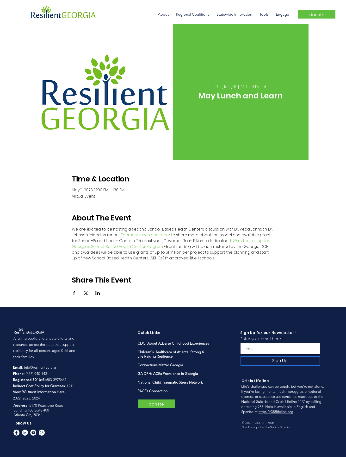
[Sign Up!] (280, 361)
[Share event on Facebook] (74, 293)
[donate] (316, 14)
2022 (17, 398)
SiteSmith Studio (277, 427)
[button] (163, 14)
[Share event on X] (86, 293)
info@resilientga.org (40, 367)
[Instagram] (42, 433)
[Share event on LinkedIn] (97, 293)
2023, (27, 398)
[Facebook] (16, 433)
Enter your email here (261, 339)
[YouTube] (33, 433)
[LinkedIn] (25, 433)
